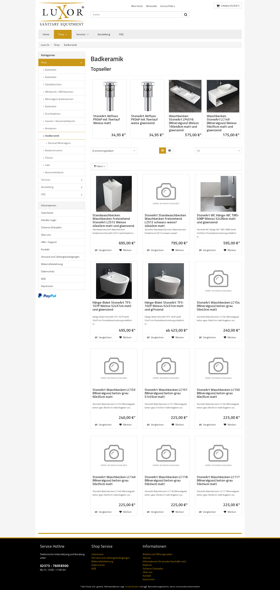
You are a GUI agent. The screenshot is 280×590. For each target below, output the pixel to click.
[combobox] (114, 151)
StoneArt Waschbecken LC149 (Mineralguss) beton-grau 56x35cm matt (113, 480)
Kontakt (45, 249)
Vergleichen (103, 250)
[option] (109, 110)
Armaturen (50, 128)
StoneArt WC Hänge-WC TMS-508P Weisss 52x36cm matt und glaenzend (218, 219)
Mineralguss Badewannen (59, 99)
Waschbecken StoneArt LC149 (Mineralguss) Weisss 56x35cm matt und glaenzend (222, 123)
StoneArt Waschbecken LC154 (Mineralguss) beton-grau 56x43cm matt (218, 306)
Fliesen (49, 157)
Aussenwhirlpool (54, 172)
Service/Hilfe (167, 6)
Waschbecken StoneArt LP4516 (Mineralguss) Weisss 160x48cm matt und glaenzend (184, 123)
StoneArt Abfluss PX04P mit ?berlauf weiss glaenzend (144, 120)
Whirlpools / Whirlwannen (59, 92)
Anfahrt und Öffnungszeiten (157, 554)
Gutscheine (47, 213)
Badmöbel (50, 70)
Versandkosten (132, 586)
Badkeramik (70, 45)
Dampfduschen (53, 84)
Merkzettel (151, 6)
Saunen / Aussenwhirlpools (60, 121)
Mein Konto (137, 6)
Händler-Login (48, 220)
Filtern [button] (99, 166)
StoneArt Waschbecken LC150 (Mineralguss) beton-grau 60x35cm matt (218, 393)
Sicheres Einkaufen (51, 227)
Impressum (47, 286)
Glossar (147, 558)
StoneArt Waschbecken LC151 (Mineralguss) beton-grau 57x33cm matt (166, 393)
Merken (125, 250)
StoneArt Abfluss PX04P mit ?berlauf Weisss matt (106, 120)
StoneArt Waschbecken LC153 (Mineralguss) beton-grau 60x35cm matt (113, 393)
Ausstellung (104, 34)
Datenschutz (47, 271)
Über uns (46, 235)
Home (46, 34)
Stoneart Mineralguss (59, 143)
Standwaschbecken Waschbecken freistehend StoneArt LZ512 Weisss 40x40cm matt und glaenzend (113, 220)
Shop (62, 34)
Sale (47, 165)
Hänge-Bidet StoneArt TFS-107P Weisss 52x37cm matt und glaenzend (112, 306)
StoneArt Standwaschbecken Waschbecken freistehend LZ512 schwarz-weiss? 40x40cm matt (165, 220)
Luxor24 (45, 45)
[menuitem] (137, 6)
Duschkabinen (53, 113)
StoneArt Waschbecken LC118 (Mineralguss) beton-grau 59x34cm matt (166, 480)
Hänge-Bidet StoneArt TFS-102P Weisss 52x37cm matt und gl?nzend (164, 306)
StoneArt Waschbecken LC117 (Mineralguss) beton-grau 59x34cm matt (218, 480)
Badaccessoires (53, 150)
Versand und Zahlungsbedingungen (60, 257)
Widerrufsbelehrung (52, 264)
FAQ (121, 34)
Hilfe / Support (49, 242)
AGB (43, 279)
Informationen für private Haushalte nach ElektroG (164, 563)
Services (82, 34)
